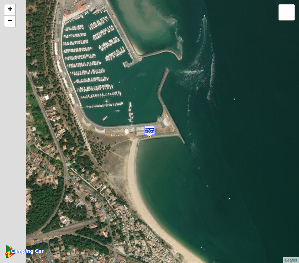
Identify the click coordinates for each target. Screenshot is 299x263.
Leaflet (291, 260)
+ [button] (10, 9)
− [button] (10, 21)
